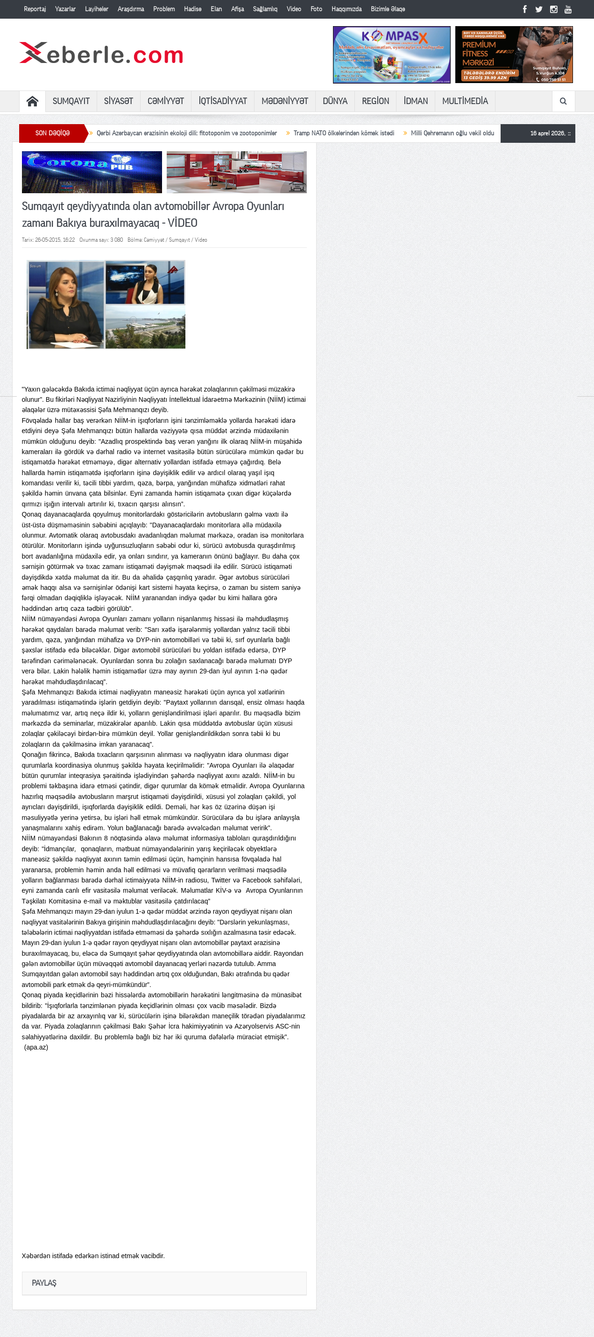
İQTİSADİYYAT (222, 101)
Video (294, 9)
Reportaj (35, 9)
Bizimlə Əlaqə (388, 9)
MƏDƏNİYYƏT (285, 101)
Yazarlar (65, 9)
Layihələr (96, 9)
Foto (316, 9)
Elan (216, 9)
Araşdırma (131, 9)
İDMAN (415, 101)
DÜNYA (335, 101)
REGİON (375, 101)
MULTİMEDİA (465, 101)
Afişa (237, 9)
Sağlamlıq (265, 9)
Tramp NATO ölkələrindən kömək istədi (344, 133)
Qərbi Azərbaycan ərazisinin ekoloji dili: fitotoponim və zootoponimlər (187, 133)
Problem (164, 9)
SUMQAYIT (71, 101)
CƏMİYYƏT (166, 101)
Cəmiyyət (154, 240)
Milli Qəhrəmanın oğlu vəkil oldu (452, 133)
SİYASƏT (118, 101)
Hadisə (192, 9)
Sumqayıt (179, 240)
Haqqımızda (346, 9)
